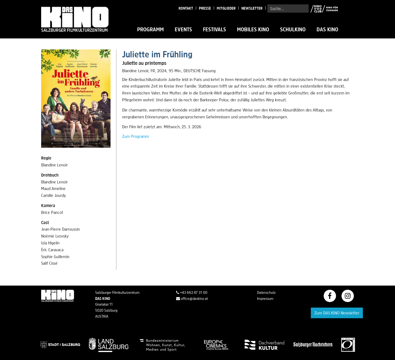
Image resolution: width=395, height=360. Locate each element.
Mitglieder (226, 8)
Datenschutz (266, 292)
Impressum (265, 298)
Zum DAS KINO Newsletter (336, 313)
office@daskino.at (192, 298)
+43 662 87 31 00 (191, 292)
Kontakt (186, 8)
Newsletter (252, 8)
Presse (205, 8)
